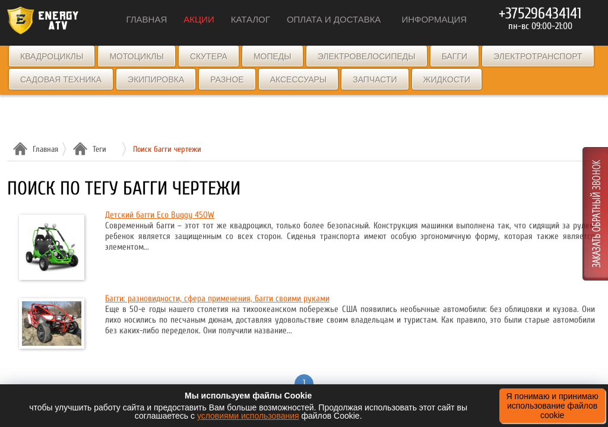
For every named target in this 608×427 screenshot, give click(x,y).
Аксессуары (298, 79)
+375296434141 (540, 14)
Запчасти (375, 79)
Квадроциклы (51, 56)
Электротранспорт (537, 56)
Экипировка (156, 79)
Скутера (208, 56)
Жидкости (447, 79)
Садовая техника (61, 79)
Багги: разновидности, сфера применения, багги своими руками (217, 299)
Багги (454, 56)
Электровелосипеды (367, 56)
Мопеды (273, 56)
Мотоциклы (136, 56)
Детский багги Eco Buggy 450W (159, 215)
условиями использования (248, 415)
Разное (226, 79)
